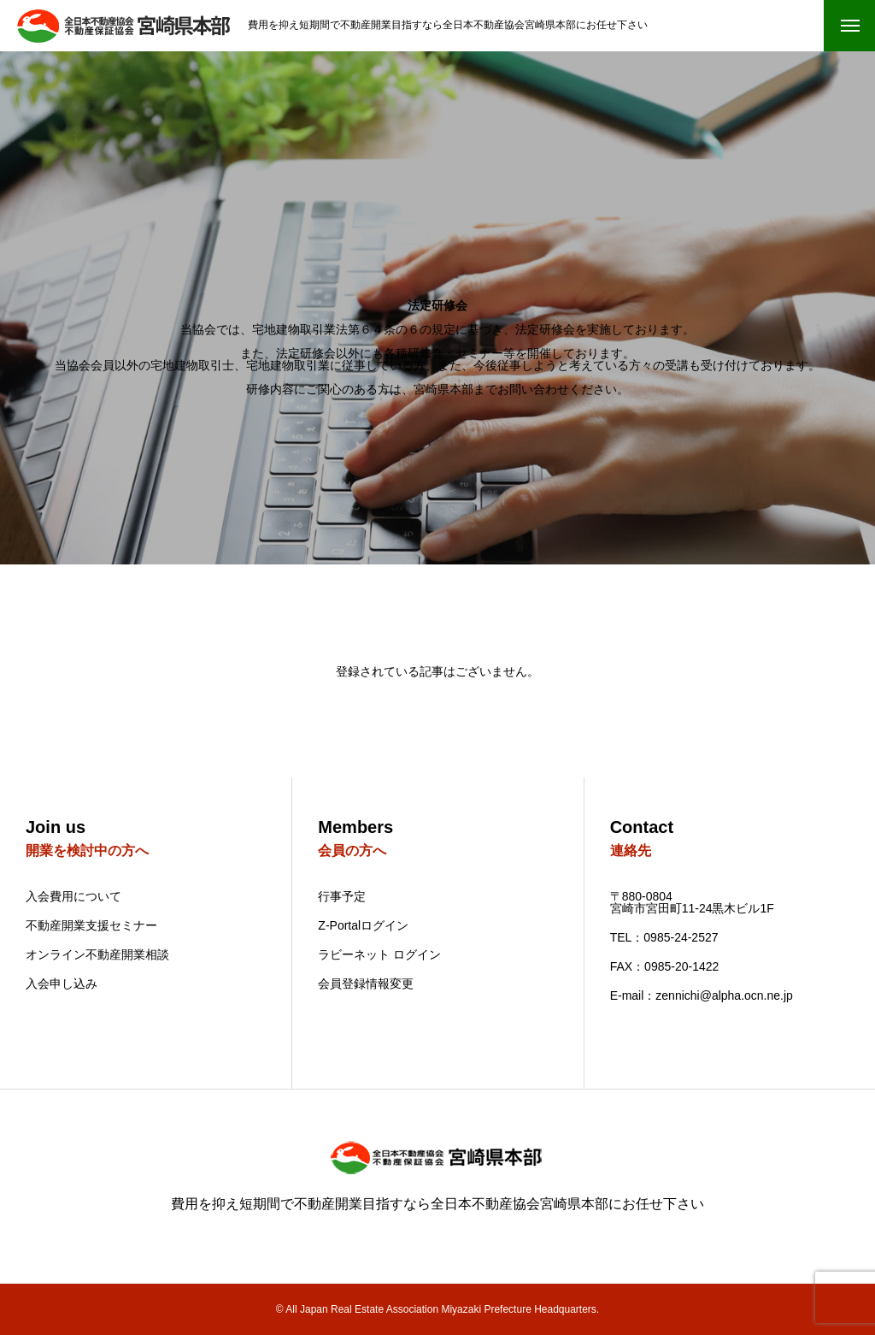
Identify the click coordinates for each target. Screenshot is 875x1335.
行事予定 (342, 896)
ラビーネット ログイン (379, 954)
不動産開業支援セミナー (91, 925)
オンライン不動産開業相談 (97, 954)
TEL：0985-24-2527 (664, 937)
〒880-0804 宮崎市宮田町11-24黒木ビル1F (692, 902)
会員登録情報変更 (366, 983)
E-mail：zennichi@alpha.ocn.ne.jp (701, 995)
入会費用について (73, 896)
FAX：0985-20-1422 (664, 966)
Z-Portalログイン (363, 925)
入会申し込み (61, 984)
